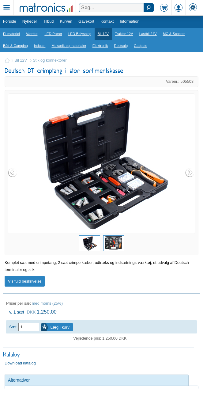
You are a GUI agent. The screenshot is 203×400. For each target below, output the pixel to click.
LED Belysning (80, 34)
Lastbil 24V (148, 34)
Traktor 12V (124, 34)
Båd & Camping (15, 46)
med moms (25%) (47, 303)
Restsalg (121, 46)
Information (129, 21)
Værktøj (32, 34)
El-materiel (11, 34)
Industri (40, 46)
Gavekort (86, 21)
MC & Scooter (174, 34)
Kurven (66, 21)
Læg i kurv (60, 327)
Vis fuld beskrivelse (24, 281)
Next (190, 172)
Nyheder (29, 21)
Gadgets (140, 46)
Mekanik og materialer (68, 46)
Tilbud (48, 21)
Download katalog (20, 363)
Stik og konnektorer (49, 60)
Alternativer (19, 380)
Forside (9, 21)
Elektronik (100, 46)
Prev (13, 172)
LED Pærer (53, 34)
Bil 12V (103, 34)
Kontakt (107, 21)
